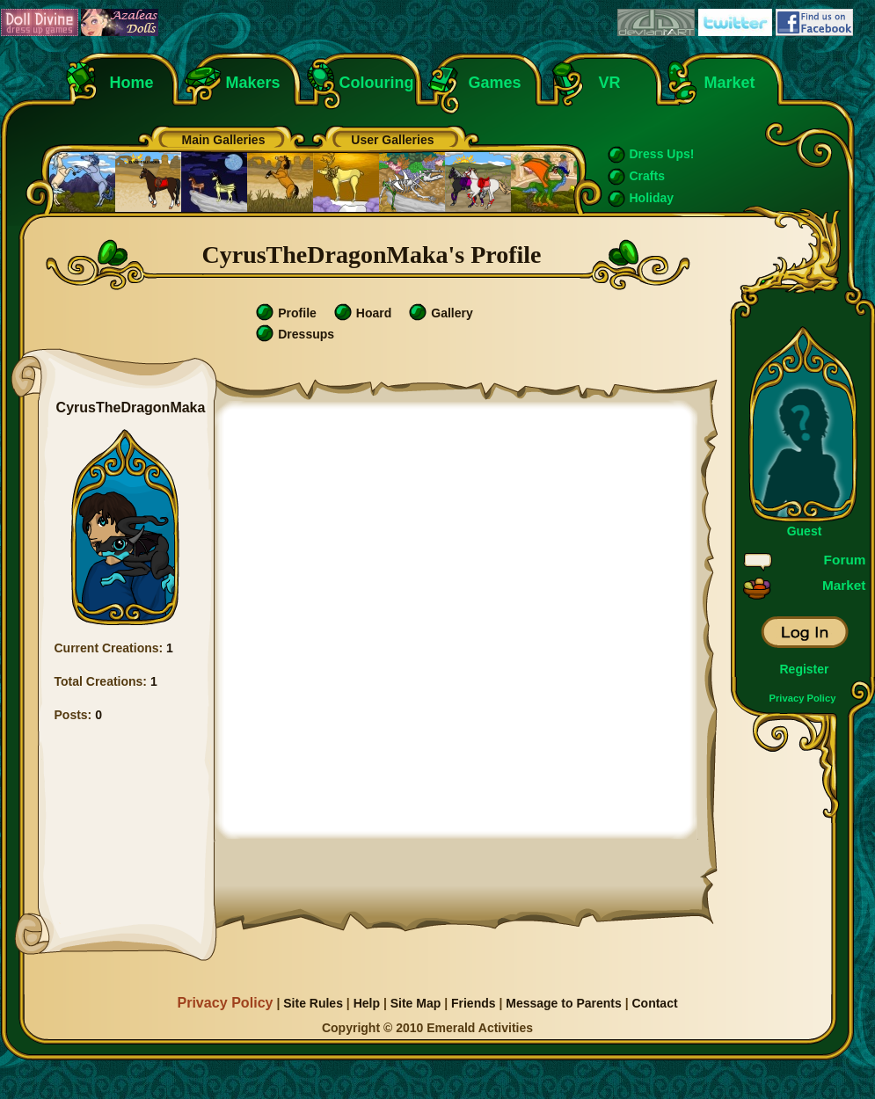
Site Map (415, 1003)
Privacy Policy (802, 698)
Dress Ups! (662, 154)
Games (495, 82)
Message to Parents (564, 1003)
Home (132, 82)
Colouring (376, 82)
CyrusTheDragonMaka (131, 407)
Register (803, 669)
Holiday (652, 198)
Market (729, 82)
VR (605, 82)
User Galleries (392, 140)
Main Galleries (224, 140)
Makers (253, 82)
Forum (845, 559)
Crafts (647, 176)
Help (367, 1003)
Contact (654, 1003)
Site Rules (313, 1003)
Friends (473, 1003)
